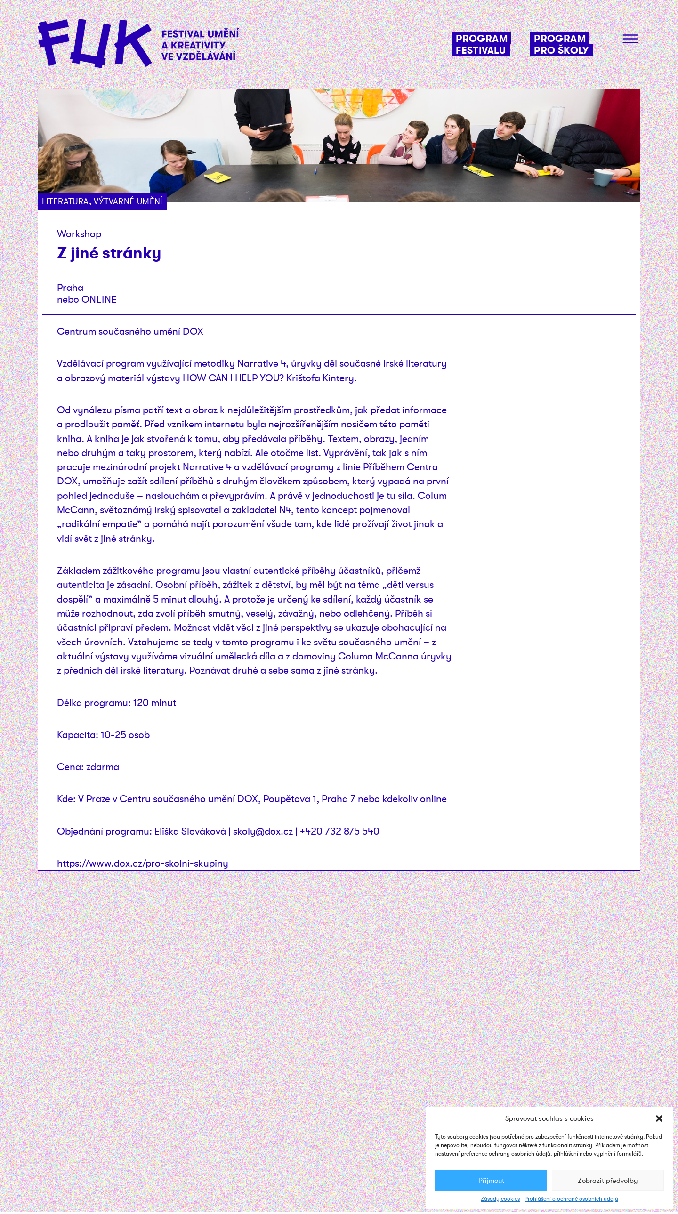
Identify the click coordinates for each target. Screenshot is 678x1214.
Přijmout (491, 1180)
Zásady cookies (500, 1199)
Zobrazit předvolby (608, 1180)
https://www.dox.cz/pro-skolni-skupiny (142, 863)
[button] (659, 1118)
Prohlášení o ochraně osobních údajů (571, 1199)
